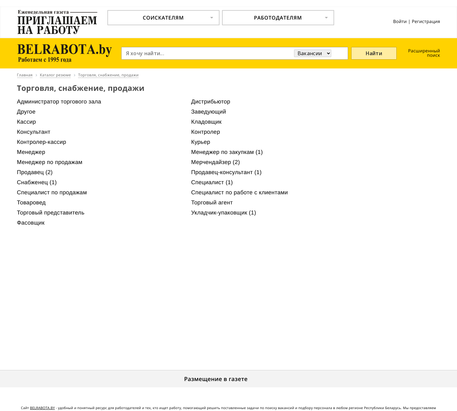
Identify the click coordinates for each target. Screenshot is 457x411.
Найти (374, 53)
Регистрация (426, 22)
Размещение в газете (216, 379)
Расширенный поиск (424, 53)
